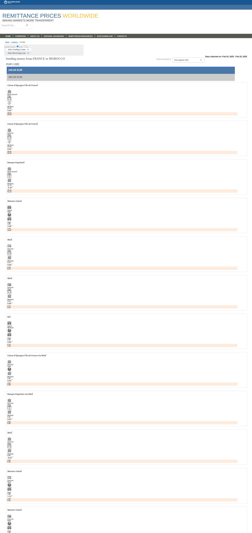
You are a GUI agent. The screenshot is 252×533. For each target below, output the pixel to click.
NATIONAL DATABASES (54, 36)
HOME (8, 36)
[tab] (121, 70)
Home (7, 42)
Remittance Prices (50, 16)
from (21, 47)
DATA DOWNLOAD (105, 36)
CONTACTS (122, 36)
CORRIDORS (20, 36)
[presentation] (15, 70)
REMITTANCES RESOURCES (80, 36)
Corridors (14, 42)
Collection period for (164, 59)
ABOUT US (34, 36)
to (27, 47)
